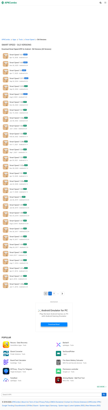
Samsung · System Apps (59, 406)
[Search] (104, 395)
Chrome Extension (80, 402)
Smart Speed (8, 45)
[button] (100, 2)
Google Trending (8, 406)
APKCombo (6, 39)
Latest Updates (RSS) (77, 406)
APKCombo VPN (94, 402)
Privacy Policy (44, 402)
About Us (24, 402)
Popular (6, 337)
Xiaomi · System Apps (41, 406)
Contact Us (69, 402)
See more (101, 387)
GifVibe (29, 406)
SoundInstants (20, 406)
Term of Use (33, 402)
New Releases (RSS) (93, 406)
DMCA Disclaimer (57, 402)
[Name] (52, 395)
